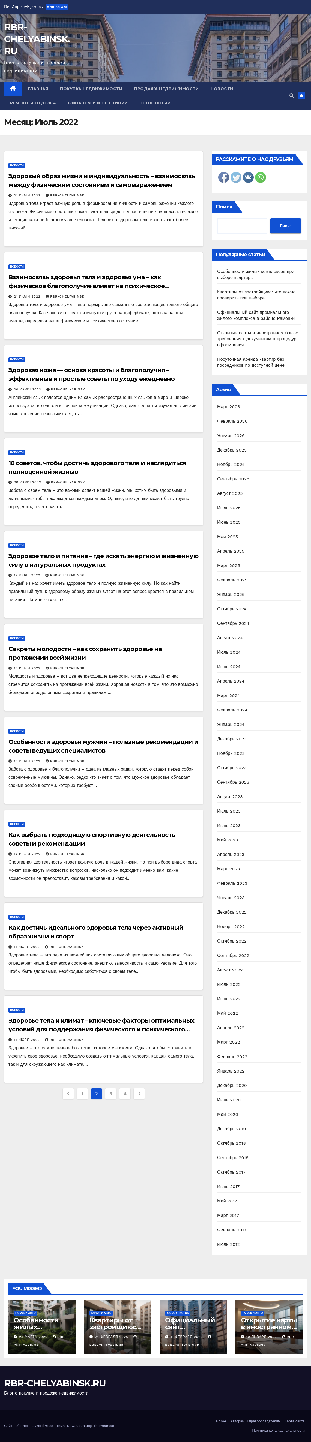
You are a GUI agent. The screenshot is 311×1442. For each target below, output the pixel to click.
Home (221, 1421)
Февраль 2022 (232, 1056)
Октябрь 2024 (232, 608)
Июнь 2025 (229, 522)
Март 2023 (228, 868)
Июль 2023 (229, 811)
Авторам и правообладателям (255, 1421)
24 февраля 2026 (112, 1337)
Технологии (155, 103)
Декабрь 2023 (232, 738)
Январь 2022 (230, 1071)
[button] (291, 95)
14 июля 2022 (28, 854)
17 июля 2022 (28, 575)
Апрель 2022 (230, 1027)
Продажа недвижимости (166, 88)
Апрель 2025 (230, 551)
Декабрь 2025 (232, 450)
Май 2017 (227, 1201)
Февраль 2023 (232, 883)
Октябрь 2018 (231, 1143)
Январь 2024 (230, 724)
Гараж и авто (25, 1312)
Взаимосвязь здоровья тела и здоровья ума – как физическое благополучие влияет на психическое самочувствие (86, 286)
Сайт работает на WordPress (29, 1426)
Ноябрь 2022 (231, 926)
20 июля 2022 (28, 389)
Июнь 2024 (229, 666)
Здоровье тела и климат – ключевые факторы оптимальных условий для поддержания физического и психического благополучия (101, 1029)
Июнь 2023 (229, 825)
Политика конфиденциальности (278, 1430)
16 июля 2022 (28, 668)
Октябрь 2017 (231, 1172)
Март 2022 (228, 1042)
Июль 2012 (228, 1244)
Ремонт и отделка (33, 103)
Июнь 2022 (229, 998)
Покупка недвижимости (91, 88)
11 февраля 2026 (187, 1337)
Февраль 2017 (231, 1229)
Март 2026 (228, 406)
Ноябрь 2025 (231, 464)
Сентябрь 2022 (233, 955)
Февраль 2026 (232, 421)
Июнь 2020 (229, 1099)
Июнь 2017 (228, 1186)
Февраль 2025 (232, 580)
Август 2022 (230, 970)
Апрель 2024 (230, 681)
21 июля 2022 (28, 195)
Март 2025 (228, 565)
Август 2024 (230, 637)
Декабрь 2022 (232, 912)
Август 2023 (230, 796)
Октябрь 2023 (232, 767)
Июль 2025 (229, 507)
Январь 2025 (230, 594)
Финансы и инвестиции (98, 103)
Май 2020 (227, 1114)
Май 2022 (227, 1013)
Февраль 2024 (232, 710)
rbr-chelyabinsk (65, 195)
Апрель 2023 (230, 854)
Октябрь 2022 (232, 941)
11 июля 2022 (27, 947)
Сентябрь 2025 (233, 478)
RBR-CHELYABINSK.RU (37, 39)
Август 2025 (230, 493)
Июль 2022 (229, 984)
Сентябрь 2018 (233, 1157)
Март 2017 (228, 1215)
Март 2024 (228, 695)
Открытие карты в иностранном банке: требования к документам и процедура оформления (258, 338)
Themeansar (104, 1426)
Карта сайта (295, 1421)
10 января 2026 (262, 1337)
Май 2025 (227, 536)
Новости (222, 88)
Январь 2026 (231, 435)
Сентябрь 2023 (233, 782)
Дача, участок (178, 1312)
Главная (38, 88)
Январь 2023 (230, 897)
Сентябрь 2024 (233, 623)
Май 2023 (227, 840)
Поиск (224, 207)
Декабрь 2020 (232, 1085)
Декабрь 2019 (231, 1128)
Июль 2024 (229, 652)
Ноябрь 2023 (231, 753)
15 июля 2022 (28, 761)
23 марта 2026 (34, 1337)
